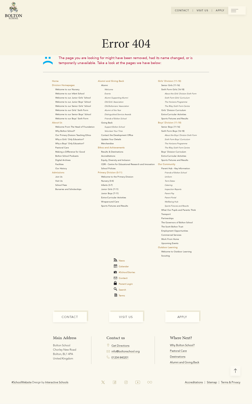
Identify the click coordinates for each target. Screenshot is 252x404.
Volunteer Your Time (113, 131)
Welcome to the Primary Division (117, 176)
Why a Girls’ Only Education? (69, 139)
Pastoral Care (62, 147)
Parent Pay (169, 193)
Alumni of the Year (112, 110)
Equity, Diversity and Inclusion (115, 160)
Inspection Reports (173, 189)
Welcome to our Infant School (69, 93)
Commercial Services (171, 235)
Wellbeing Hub (171, 201)
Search (120, 289)
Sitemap (212, 382)
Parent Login (123, 283)
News (119, 260)
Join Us (58, 176)
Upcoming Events (169, 243)
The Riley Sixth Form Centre (177, 106)
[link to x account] (103, 382)
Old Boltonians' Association (116, 106)
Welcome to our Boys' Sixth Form (71, 118)
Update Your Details (111, 139)
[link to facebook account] (114, 382)
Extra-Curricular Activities (113, 197)
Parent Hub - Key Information (175, 168)
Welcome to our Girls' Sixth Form (71, 110)
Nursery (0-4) (107, 180)
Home (55, 81)
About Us (57, 122)
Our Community (166, 164)
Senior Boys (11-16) (170, 126)
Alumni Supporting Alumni (116, 97)
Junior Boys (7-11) (110, 193)
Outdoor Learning (168, 247)
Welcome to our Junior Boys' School (73, 101)
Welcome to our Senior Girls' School (73, 106)
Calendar (121, 266)
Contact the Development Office (117, 135)
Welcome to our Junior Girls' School (73, 97)
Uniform (168, 176)
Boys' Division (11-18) (169, 122)
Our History (61, 168)
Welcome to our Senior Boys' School (73, 114)
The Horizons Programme (176, 101)
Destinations (177, 356)
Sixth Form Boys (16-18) (173, 131)
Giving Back (107, 122)
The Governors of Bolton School (177, 222)
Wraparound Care (110, 201)
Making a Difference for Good (70, 151)
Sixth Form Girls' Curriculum (177, 97)
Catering (168, 185)
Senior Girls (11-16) (170, 85)
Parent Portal (170, 197)
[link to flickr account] (150, 382)
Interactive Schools (56, 382)
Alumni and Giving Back (111, 81)
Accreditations (108, 156)
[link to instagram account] (126, 382)
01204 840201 (120, 357)
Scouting (165, 255)
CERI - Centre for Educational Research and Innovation (128, 164)
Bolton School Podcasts (67, 156)
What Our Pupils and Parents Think (178, 210)
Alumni (104, 85)
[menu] (237, 10)
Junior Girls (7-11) (109, 189)
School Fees (61, 185)
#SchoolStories (124, 272)
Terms (119, 295)
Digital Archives (63, 160)
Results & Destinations (112, 151)
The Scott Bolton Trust (172, 226)
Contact (120, 278)
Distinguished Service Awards (117, 114)
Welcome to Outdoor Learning (176, 251)
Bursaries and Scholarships (68, 189)
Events (107, 93)
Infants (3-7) (107, 185)
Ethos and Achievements (111, 147)
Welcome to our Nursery (67, 89)
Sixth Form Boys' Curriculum (177, 139)
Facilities (59, 164)
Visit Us (59, 180)
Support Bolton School (114, 126)
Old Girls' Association (113, 101)
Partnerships (167, 218)
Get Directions (120, 345)
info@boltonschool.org (125, 351)
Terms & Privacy (230, 382)
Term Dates (170, 180)
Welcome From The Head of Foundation (75, 126)
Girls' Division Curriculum (173, 110)
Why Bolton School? (65, 131)
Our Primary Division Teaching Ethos (73, 135)
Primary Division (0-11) (110, 172)
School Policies (108, 168)
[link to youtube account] (137, 382)
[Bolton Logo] (13, 11)
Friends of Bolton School (115, 118)
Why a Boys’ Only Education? (69, 143)
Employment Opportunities (174, 230)
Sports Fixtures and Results (114, 205)
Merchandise (107, 143)
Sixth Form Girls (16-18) (172, 89)
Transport (166, 214)
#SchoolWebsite (22, 382)
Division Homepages (63, 85)
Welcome (108, 89)
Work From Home (170, 239)
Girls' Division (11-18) (169, 81)
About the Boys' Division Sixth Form (181, 135)
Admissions (58, 172)
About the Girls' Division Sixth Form (180, 93)
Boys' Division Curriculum (173, 151)
